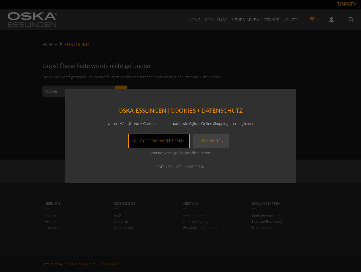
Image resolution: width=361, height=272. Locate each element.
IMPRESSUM (194, 166)
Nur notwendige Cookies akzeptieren (180, 152)
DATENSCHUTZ (169, 166)
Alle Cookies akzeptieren (159, 140)
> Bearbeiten (211, 140)
